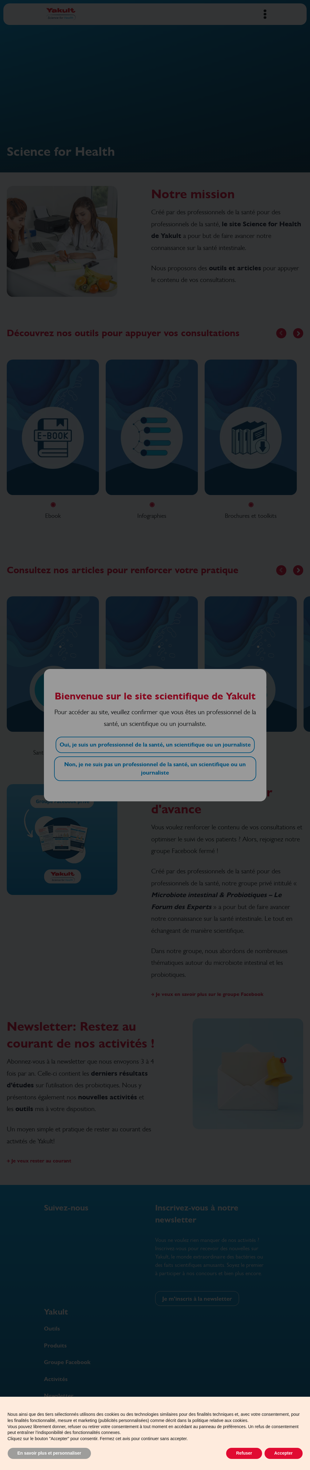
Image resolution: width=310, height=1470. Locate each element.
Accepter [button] (283, 1453)
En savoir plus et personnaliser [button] (49, 1453)
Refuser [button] (244, 1453)
